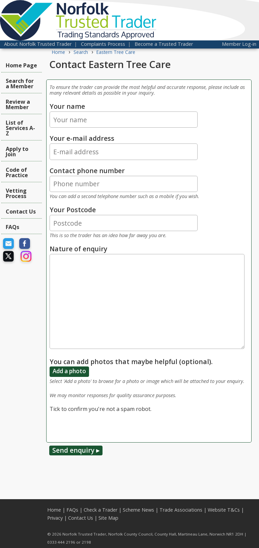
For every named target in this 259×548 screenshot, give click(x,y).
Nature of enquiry (78, 248)
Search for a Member (20, 83)
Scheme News (138, 510)
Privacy (55, 518)
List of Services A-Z (20, 128)
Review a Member (18, 104)
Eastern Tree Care (115, 52)
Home (58, 52)
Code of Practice (17, 172)
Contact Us (21, 211)
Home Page (21, 65)
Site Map (108, 518)
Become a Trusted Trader (164, 44)
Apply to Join (17, 151)
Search (81, 52)
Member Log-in (239, 44)
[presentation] (101, 426)
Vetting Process (16, 193)
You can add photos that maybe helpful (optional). (131, 361)
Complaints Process (103, 44)
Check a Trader (100, 510)
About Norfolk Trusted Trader (37, 44)
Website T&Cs (224, 510)
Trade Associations (181, 510)
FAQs (12, 227)
